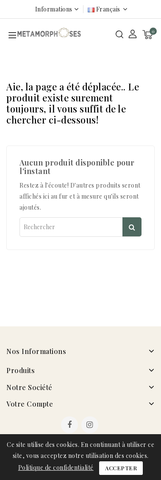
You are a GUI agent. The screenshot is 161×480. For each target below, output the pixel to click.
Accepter (121, 468)
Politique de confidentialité (56, 467)
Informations (53, 9)
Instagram (90, 425)
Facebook (70, 425)
